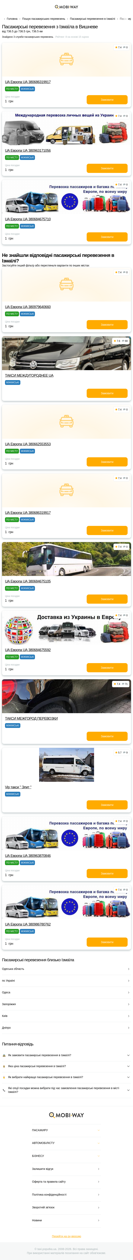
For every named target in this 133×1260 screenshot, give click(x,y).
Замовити (107, 99)
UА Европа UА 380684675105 (28, 581)
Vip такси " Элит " (18, 787)
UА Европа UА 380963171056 (28, 151)
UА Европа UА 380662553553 (28, 444)
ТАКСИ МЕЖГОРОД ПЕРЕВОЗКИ (31, 719)
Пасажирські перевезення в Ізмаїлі (92, 18)
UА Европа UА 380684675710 (28, 219)
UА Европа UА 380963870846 (28, 856)
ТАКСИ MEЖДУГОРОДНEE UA (29, 376)
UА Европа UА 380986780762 (28, 924)
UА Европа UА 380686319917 (28, 82)
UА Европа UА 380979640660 (28, 307)
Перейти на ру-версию (66, 1236)
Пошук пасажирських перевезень (43, 18)
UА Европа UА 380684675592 (28, 650)
